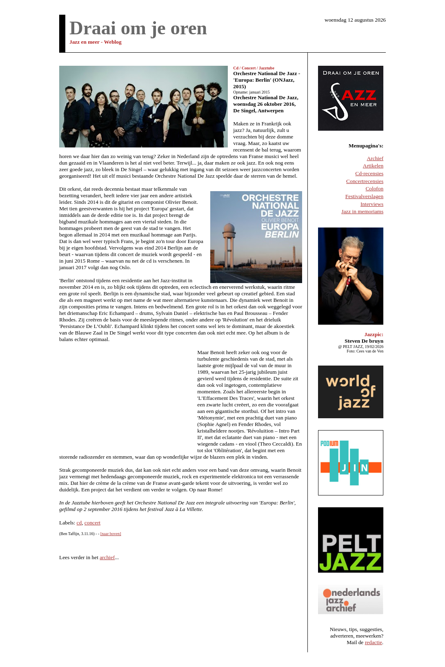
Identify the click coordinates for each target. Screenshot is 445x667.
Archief (375, 158)
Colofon (374, 188)
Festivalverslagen (364, 196)
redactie (373, 642)
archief (107, 557)
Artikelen (373, 166)
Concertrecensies (364, 181)
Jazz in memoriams (362, 211)
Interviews (371, 204)
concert (92, 523)
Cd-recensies (369, 173)
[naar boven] (110, 533)
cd (79, 523)
